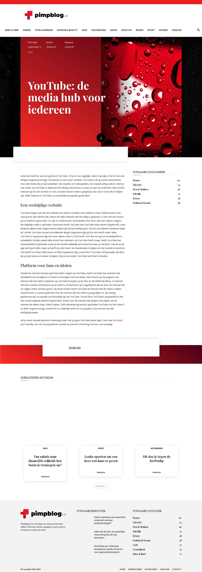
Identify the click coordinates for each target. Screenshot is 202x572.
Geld (84, 30)
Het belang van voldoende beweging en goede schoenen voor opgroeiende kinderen (108, 549)
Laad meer (101, 486)
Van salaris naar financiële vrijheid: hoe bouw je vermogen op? (45, 460)
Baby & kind (12, 30)
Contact (177, 569)
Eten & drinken (44, 30)
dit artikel (117, 320)
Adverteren (151, 569)
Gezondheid (98, 30)
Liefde (113, 30)
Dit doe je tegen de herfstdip (156, 458)
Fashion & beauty (67, 30)
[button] (198, 30)
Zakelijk (176, 30)
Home (122, 569)
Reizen (139, 30)
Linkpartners (135, 569)
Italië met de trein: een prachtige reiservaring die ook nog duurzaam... (109, 534)
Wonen (163, 30)
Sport (151, 30)
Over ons (164, 569)
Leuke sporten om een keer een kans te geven (101, 458)
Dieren (27, 30)
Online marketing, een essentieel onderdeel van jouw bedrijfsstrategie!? (109, 520)
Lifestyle (126, 30)
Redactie (51, 46)
